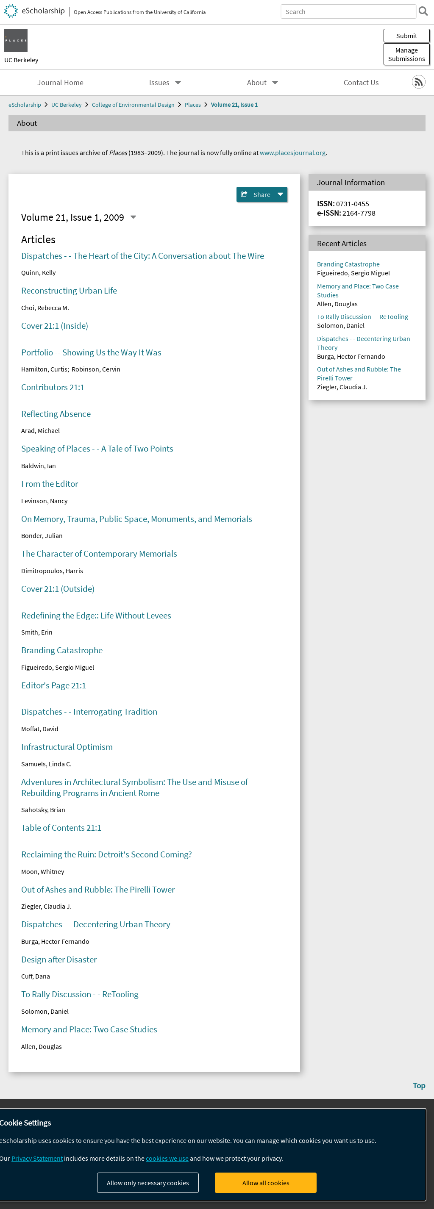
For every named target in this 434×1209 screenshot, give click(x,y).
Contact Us (361, 82)
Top (419, 1085)
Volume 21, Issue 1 (234, 104)
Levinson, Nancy (44, 500)
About (257, 82)
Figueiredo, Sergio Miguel (57, 667)
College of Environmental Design (133, 104)
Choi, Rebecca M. (45, 307)
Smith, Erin (37, 632)
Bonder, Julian (42, 535)
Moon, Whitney (42, 871)
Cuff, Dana (35, 976)
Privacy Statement (37, 1158)
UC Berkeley (21, 59)
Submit (406, 35)
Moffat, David (39, 728)
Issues (159, 82)
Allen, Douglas (41, 1046)
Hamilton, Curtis (44, 369)
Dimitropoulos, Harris (52, 570)
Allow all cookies (265, 1182)
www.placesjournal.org (293, 152)
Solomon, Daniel (45, 1011)
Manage (406, 54)
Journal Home (60, 82)
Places (193, 104)
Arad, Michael (40, 430)
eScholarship (24, 104)
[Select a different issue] (133, 217)
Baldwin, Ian (38, 465)
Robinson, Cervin (96, 369)
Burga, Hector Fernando (55, 941)
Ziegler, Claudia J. (46, 906)
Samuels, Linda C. (46, 764)
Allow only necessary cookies (148, 1182)
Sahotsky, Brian (43, 809)
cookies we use (167, 1158)
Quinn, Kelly (38, 272)
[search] (423, 11)
